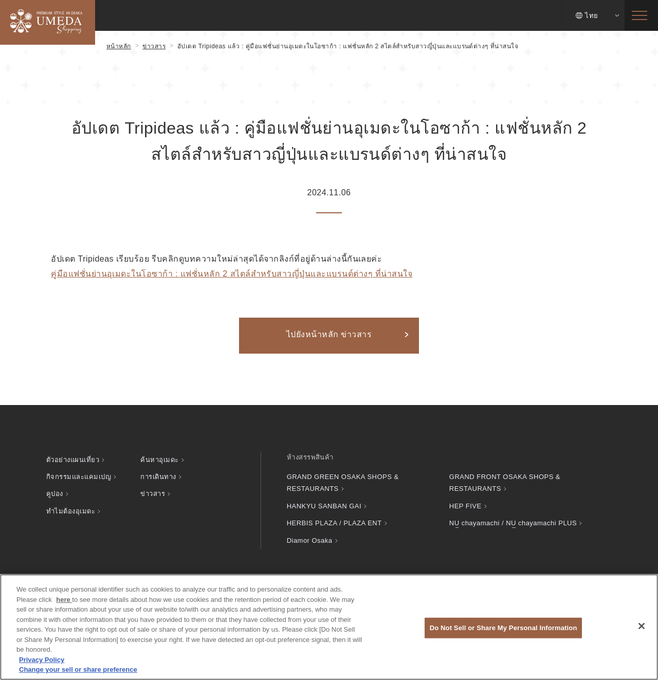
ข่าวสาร (154, 46)
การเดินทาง (158, 477)
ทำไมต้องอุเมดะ (70, 511)
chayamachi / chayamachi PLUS (513, 523)
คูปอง (54, 494)
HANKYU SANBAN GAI (324, 506)
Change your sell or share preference (78, 669)
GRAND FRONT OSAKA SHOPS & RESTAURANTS (504, 482)
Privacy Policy (41, 660)
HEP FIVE (465, 506)
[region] (329, 627)
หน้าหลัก (118, 46)
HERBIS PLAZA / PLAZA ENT (334, 523)
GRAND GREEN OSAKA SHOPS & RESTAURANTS (343, 482)
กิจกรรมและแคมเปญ (78, 477)
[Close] (641, 626)
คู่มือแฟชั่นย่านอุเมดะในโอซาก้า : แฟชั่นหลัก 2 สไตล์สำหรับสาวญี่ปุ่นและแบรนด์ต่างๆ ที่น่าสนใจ (231, 273)
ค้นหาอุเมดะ (159, 460)
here (64, 599)
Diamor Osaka (310, 540)
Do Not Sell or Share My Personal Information (503, 628)
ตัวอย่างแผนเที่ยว (72, 460)
